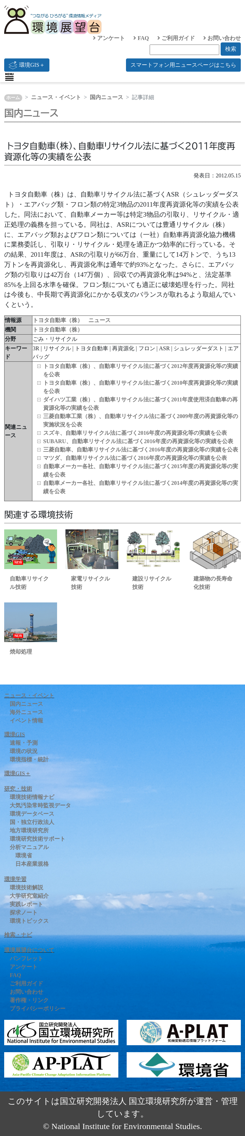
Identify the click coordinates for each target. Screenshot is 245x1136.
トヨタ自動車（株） (58, 330)
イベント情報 (26, 720)
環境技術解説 (26, 887)
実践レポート (26, 904)
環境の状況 (24, 751)
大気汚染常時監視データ (40, 805)
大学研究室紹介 (29, 896)
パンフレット (26, 958)
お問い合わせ (222, 38)
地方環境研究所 (29, 830)
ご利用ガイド (176, 38)
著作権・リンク (29, 1000)
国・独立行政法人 (32, 822)
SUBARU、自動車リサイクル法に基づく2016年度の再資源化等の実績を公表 (138, 441)
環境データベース (32, 814)
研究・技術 (18, 789)
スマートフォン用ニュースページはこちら (183, 65)
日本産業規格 (32, 864)
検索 (230, 49)
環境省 (23, 855)
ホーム (13, 97)
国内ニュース (106, 97)
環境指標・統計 (29, 759)
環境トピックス (29, 921)
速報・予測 (24, 743)
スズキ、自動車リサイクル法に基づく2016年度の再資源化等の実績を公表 (135, 433)
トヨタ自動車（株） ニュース (72, 320)
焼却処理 (21, 652)
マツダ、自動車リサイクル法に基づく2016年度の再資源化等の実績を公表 (135, 458)
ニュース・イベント (56, 97)
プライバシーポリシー (37, 1008)
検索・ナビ (18, 935)
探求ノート (24, 912)
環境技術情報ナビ (32, 797)
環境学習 (15, 879)
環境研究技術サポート (37, 839)
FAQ (141, 38)
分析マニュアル (29, 847)
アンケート (109, 38)
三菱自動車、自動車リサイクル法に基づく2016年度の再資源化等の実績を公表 (140, 450)
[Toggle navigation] (9, 77)
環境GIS (14, 734)
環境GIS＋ (27, 65)
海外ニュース (26, 712)
